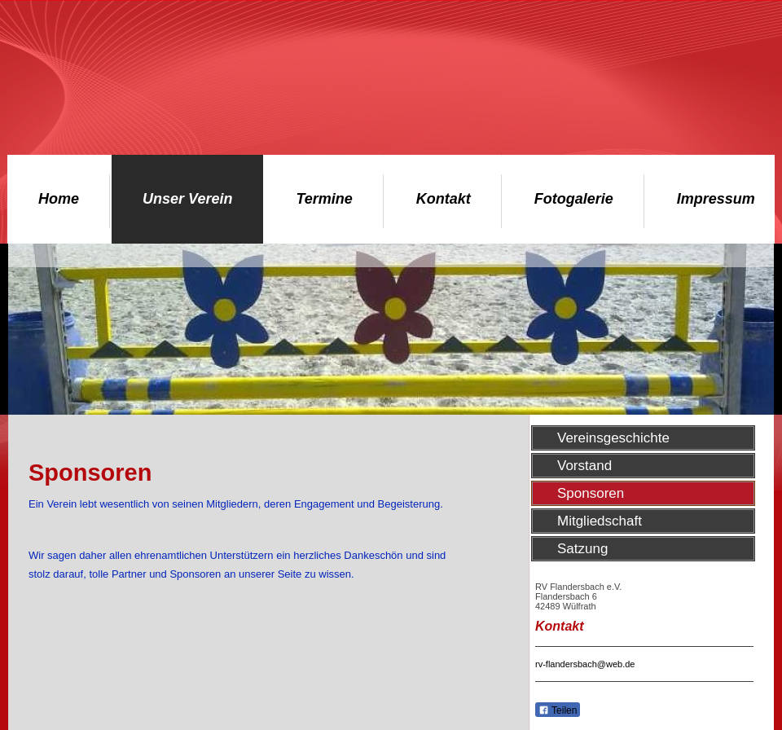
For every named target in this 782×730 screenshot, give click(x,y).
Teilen (557, 710)
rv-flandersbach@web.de (585, 664)
